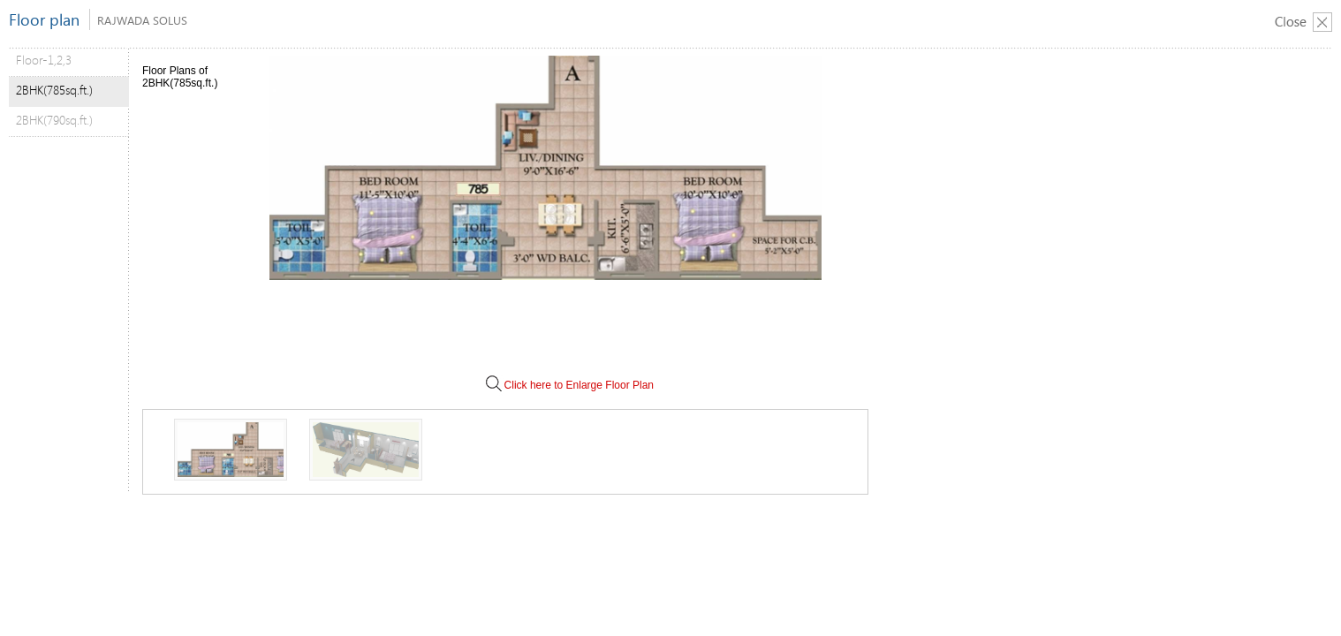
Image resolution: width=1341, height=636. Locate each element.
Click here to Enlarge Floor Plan (569, 385)
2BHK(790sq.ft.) (54, 119)
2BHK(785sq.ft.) (54, 89)
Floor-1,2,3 (44, 59)
